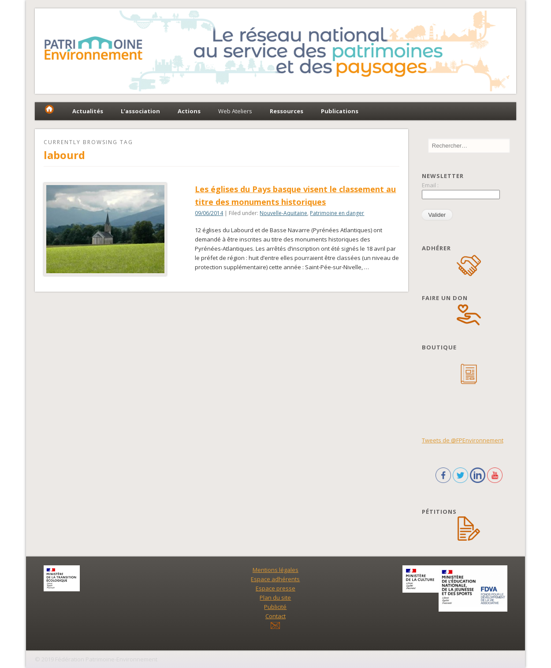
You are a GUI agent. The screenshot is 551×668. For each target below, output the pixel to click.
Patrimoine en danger (337, 213)
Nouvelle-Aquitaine (283, 213)
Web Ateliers (235, 111)
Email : (430, 185)
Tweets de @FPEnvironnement (462, 440)
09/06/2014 (209, 213)
